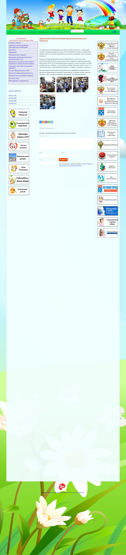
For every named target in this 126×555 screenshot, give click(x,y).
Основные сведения (15, 43)
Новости (21, 32)
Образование (13, 52)
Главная (11, 32)
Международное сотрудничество (19, 81)
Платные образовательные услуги (19, 70)
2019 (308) (12, 101)
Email (63, 155)
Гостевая (32, 32)
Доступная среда (14, 78)
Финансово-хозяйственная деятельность (21, 73)
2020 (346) (12, 98)
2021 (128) (12, 95)
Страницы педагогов (61, 32)
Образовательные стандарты (17, 55)
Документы (12, 50)
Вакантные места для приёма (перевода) (21, 75)
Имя (41, 155)
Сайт (40, 162)
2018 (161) (12, 103)
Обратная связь (44, 32)
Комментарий (43, 136)
